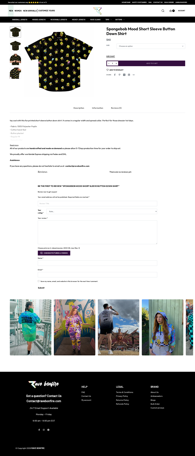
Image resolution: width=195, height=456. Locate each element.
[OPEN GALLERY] (59, 61)
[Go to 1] (15, 32)
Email (40, 270)
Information (97, 108)
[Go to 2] (15, 45)
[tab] (79, 108)
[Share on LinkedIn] (129, 75)
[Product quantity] (112, 63)
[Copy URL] (134, 75)
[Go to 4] (15, 73)
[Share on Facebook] (115, 75)
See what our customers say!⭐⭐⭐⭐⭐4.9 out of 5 (27, 2)
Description (78, 108)
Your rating (40, 211)
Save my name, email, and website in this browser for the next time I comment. (69, 281)
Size (107, 45)
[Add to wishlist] (115, 70)
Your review (43, 218)
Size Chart (110, 56)
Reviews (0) (116, 108)
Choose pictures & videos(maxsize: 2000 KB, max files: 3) (59, 248)
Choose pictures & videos (56, 253)
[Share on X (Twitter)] (124, 75)
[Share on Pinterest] (119, 75)
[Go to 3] (15, 59)
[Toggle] (14, 145)
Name (40, 258)
